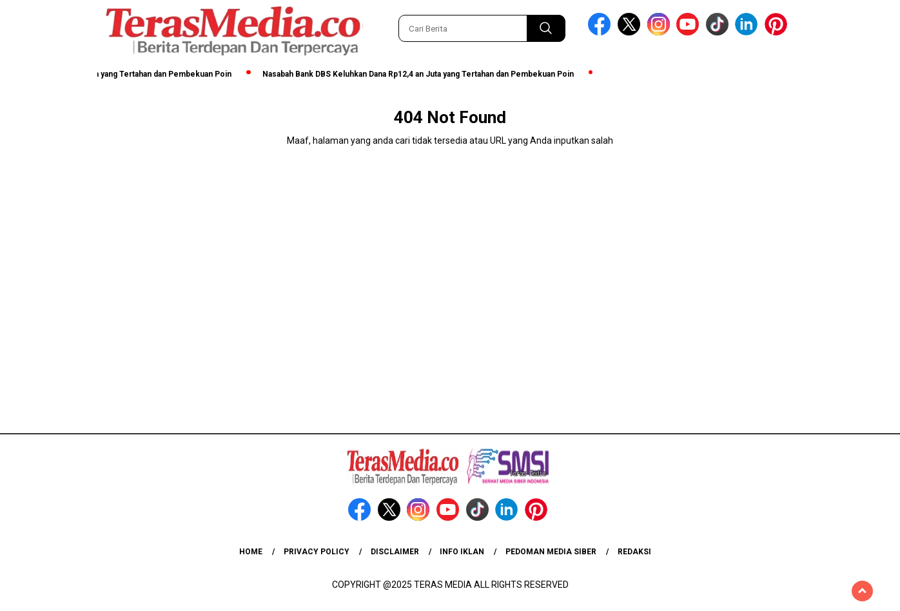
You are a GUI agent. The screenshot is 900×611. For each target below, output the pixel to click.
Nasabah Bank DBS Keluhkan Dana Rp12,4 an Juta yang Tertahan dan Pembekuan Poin (422, 74)
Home (250, 551)
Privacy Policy (316, 551)
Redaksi (634, 551)
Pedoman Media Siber (550, 551)
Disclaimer (395, 551)
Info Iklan (462, 551)
